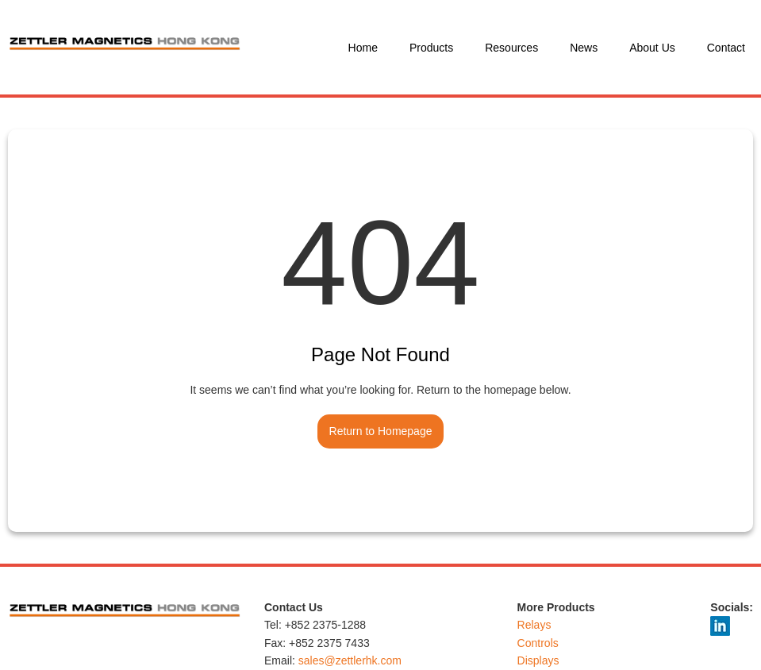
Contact (726, 47)
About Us (652, 47)
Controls (538, 643)
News (584, 47)
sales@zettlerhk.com (350, 660)
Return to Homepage (380, 431)
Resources (511, 47)
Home (363, 47)
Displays (538, 660)
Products (431, 47)
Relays (534, 624)
